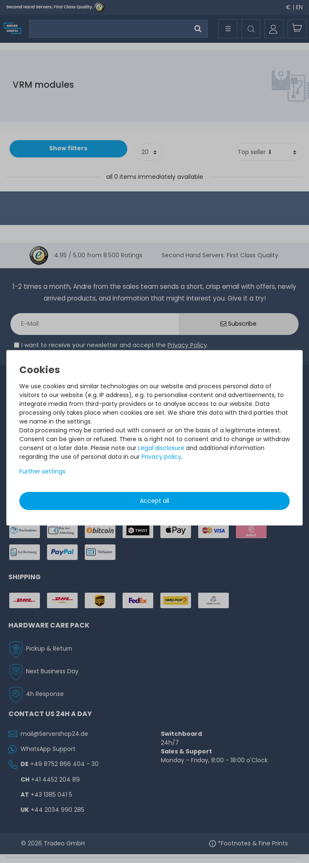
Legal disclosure (161, 448)
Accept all (154, 501)
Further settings (42, 471)
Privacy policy (161, 456)
